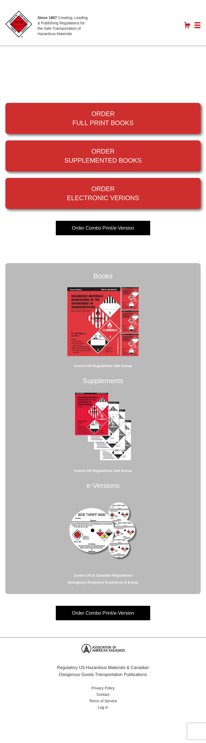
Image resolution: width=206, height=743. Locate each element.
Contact (103, 694)
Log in (103, 707)
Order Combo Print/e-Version (103, 228)
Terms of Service (103, 701)
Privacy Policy (103, 688)
